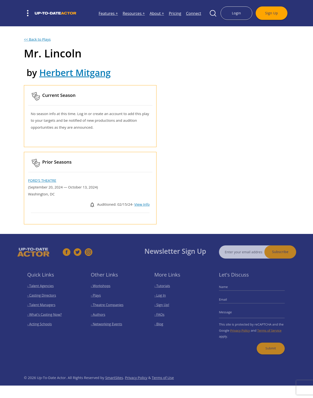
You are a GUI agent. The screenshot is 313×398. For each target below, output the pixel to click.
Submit (268, 343)
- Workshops (102, 289)
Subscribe (287, 251)
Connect (193, 13)
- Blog (161, 323)
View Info (142, 204)
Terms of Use (163, 384)
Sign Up (271, 13)
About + (157, 13)
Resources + (134, 13)
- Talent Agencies (42, 289)
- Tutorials (164, 289)
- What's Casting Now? (45, 314)
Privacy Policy (241, 328)
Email (226, 301)
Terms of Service (266, 328)
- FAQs (162, 314)
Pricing (175, 13)
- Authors (100, 314)
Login (236, 13)
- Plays (98, 298)
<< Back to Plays (37, 39)
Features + (108, 13)
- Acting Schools (41, 323)
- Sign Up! (164, 306)
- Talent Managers (43, 306)
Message (229, 312)
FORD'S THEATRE (42, 180)
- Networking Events (107, 323)
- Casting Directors (43, 298)
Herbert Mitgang (75, 72)
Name (227, 290)
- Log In (163, 298)
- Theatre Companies (108, 306)
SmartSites (114, 384)
